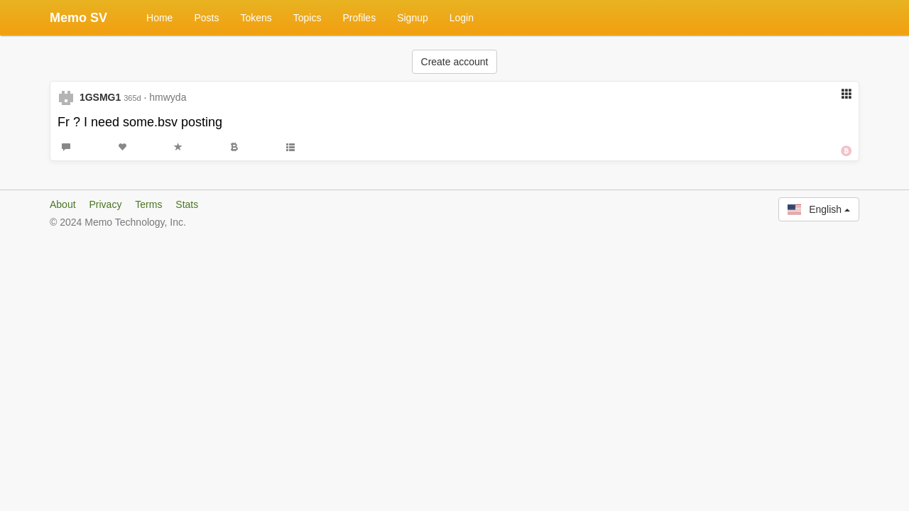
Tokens (255, 17)
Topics (307, 17)
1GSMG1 (100, 97)
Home (159, 17)
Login (462, 17)
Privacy (105, 204)
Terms (148, 204)
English (819, 209)
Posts (206, 17)
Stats (186, 204)
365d (132, 98)
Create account (455, 61)
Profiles (359, 17)
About (63, 204)
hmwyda (167, 97)
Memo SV (78, 18)
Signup (412, 17)
